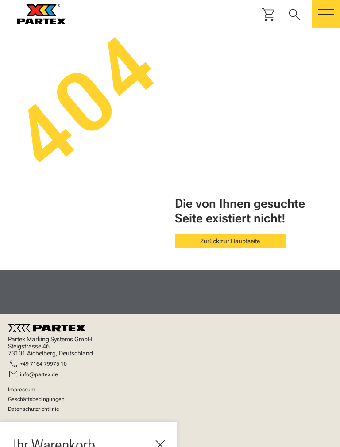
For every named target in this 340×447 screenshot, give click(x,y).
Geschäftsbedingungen (36, 399)
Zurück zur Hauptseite (230, 241)
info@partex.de (39, 374)
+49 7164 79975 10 (43, 364)
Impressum (21, 389)
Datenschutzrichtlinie (33, 409)
